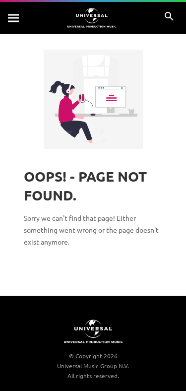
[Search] (14, 18)
